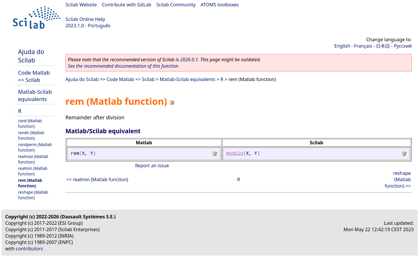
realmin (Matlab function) (32, 171)
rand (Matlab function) (30, 123)
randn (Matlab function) (31, 135)
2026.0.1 (189, 59)
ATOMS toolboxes (220, 4)
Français (363, 46)
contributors (29, 248)
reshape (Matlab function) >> (398, 179)
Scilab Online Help (85, 19)
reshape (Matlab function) (33, 194)
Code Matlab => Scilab (34, 76)
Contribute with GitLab (126, 4)
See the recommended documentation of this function (123, 66)
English (342, 46)
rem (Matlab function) (30, 182)
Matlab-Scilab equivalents (35, 95)
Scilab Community (176, 4)
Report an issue (152, 165)
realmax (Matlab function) (33, 159)
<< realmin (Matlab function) (97, 179)
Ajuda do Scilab (31, 55)
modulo (234, 153)
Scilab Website (81, 4)
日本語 (383, 46)
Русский (403, 46)
